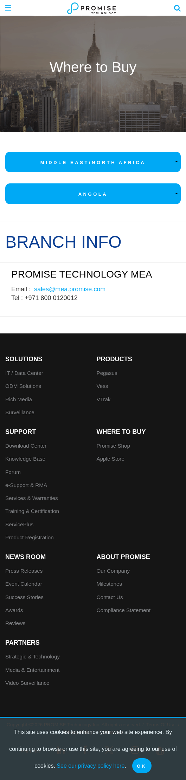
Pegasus (107, 373)
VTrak (104, 399)
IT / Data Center (24, 373)
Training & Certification (32, 511)
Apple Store (110, 459)
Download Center (25, 446)
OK (142, 766)
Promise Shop (113, 446)
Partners (22, 642)
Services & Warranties (31, 498)
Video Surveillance (27, 683)
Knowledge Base (25, 459)
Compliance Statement (124, 610)
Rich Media (18, 399)
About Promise (123, 556)
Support (20, 431)
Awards (14, 610)
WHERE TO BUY (121, 431)
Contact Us (110, 597)
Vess (102, 386)
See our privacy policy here (90, 766)
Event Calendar (23, 584)
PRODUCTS (114, 359)
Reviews (15, 623)
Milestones (109, 584)
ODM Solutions (23, 386)
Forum (13, 472)
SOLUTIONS (23, 359)
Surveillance (19, 412)
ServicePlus (19, 524)
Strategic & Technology (32, 656)
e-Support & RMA (26, 485)
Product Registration (29, 537)
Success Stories (24, 597)
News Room (25, 556)
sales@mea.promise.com (69, 289)
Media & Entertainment (32, 670)
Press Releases (24, 571)
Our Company (113, 571)
